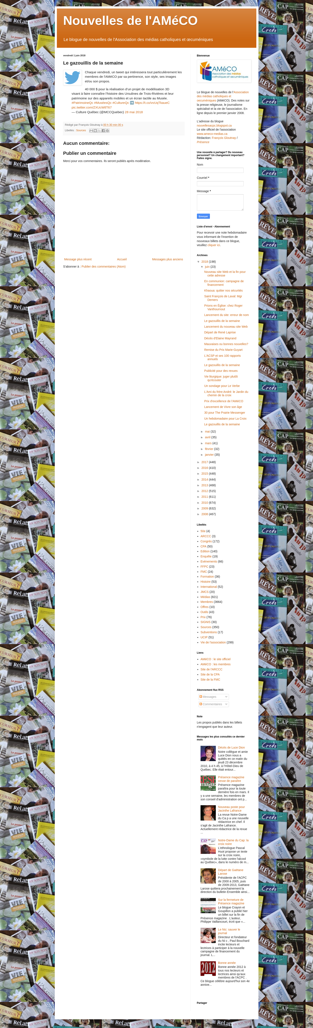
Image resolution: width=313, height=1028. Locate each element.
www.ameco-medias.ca (212, 133)
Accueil (122, 259)
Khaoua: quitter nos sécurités (223, 290)
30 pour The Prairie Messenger (224, 412)
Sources (81, 130)
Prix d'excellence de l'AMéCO (223, 401)
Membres (207, 602)
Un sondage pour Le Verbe (222, 386)
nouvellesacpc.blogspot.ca (214, 125)
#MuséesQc (103, 102)
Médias (205, 597)
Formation (207, 576)
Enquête (206, 556)
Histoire (206, 581)
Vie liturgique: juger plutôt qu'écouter (221, 378)
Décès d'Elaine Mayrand (220, 338)
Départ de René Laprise (220, 332)
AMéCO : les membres (216, 664)
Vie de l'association (213, 642)
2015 (205, 473)
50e (203, 531)
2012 (205, 491)
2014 (205, 479)
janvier (210, 454)
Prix (203, 617)
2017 (205, 462)
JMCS (205, 592)
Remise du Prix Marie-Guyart (223, 349)
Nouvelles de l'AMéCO (130, 20)
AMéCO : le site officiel (215, 659)
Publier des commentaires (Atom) (103, 266)
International (209, 586)
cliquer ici (214, 245)
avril (208, 437)
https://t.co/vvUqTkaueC (152, 102)
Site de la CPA (210, 674)
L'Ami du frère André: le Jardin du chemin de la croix (226, 393)
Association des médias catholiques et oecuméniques (223, 96)
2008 (205, 514)
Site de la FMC (210, 679)
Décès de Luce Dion (231, 747)
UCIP (204, 637)
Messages (207, 696)
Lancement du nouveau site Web (225, 326)
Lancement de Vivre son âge (223, 407)
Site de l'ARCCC (211, 669)
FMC (204, 571)
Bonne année (227, 963)
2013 (205, 485)
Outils (204, 612)
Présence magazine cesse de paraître (231, 779)
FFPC (204, 566)
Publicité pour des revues (220, 370)
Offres (205, 607)
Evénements (209, 561)
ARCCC (206, 536)
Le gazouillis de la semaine (222, 321)
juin (208, 266)
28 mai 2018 (134, 112)
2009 (205, 508)
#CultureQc (120, 102)
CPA (203, 546)
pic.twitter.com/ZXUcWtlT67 (92, 107)
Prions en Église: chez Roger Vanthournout (223, 307)
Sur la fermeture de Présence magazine (231, 901)
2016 (205, 468)
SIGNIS (206, 622)
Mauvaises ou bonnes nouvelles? (226, 344)
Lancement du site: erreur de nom (226, 315)
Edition (205, 551)
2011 (205, 496)
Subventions (209, 632)
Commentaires (210, 704)
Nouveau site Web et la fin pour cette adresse (225, 273)
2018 (205, 261)
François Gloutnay (224, 138)
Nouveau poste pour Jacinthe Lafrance (231, 808)
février (209, 449)
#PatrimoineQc (82, 102)
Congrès (206, 541)
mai (208, 431)
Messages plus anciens (167, 259)
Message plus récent (78, 259)
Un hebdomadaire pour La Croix (225, 418)
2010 (205, 502)
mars (208, 443)
